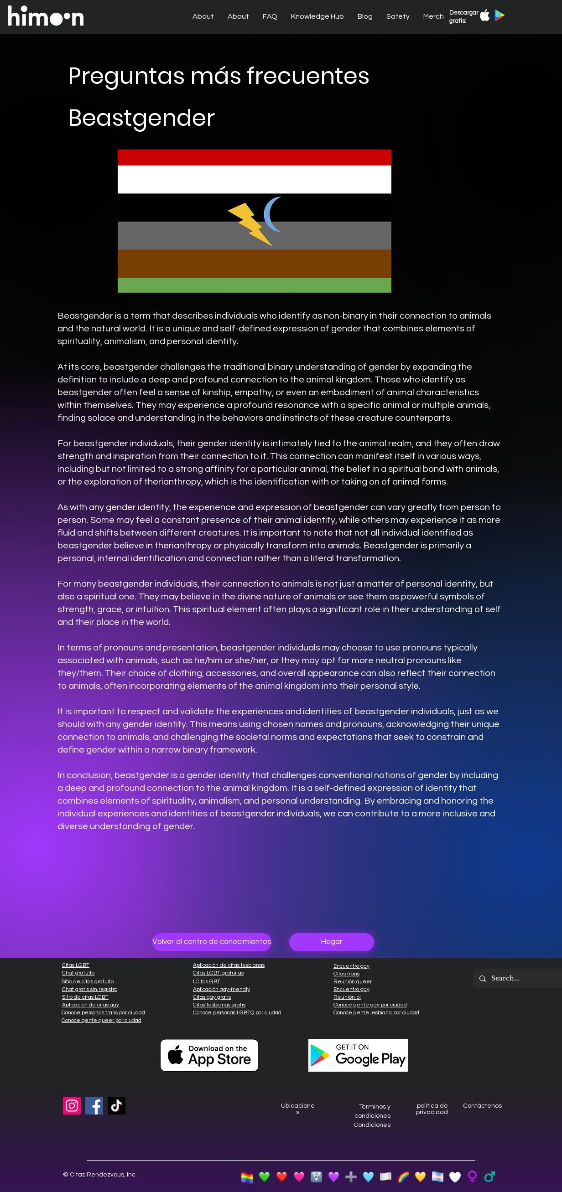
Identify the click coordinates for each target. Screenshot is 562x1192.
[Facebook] (94, 1106)
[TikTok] (116, 1106)
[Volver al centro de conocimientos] (211, 942)
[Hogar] (331, 942)
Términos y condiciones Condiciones (372, 1116)
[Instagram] (72, 1106)
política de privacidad (432, 1109)
